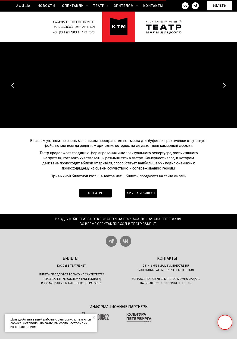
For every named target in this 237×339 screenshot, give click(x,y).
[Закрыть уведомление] (93, 317)
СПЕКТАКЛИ (73, 6)
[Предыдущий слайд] (13, 85)
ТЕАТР (99, 6)
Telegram (185, 283)
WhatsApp (163, 283)
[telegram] (195, 5)
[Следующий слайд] (224, 85)
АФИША (23, 6)
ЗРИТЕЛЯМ (124, 6)
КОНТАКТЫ (153, 6)
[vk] (185, 5)
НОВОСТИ (46, 6)
